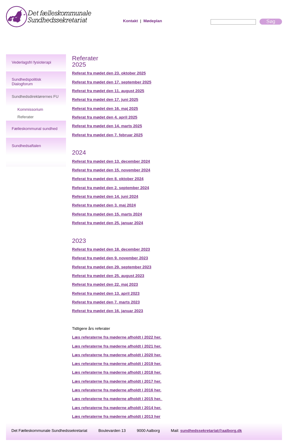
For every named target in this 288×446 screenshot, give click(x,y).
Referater (25, 117)
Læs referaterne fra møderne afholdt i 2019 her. (116, 363)
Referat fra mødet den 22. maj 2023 (105, 284)
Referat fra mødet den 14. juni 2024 (105, 196)
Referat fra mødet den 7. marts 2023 (106, 302)
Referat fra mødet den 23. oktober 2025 (109, 73)
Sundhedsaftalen (26, 145)
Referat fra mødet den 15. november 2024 (111, 170)
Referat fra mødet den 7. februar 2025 (107, 135)
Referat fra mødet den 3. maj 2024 (104, 205)
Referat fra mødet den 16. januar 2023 (107, 311)
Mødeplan (152, 21)
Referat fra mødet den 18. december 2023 (111, 249)
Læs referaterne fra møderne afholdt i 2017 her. (116, 381)
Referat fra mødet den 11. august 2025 (108, 91)
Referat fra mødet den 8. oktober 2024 (108, 178)
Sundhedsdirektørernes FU (35, 96)
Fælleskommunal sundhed (34, 128)
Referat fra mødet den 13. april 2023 (106, 293)
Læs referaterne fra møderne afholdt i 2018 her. (116, 372)
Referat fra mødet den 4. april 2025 (104, 117)
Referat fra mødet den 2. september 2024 (110, 187)
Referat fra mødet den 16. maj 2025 (105, 108)
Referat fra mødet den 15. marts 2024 (107, 214)
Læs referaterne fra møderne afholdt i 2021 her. (116, 346)
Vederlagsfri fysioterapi (31, 62)
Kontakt (130, 21)
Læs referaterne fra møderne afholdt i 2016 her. (116, 390)
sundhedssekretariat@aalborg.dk (211, 430)
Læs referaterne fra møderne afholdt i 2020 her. (116, 355)
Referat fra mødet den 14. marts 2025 (107, 126)
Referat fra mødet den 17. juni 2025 (105, 99)
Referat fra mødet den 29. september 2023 (111, 267)
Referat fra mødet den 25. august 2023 (108, 275)
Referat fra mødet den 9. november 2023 (110, 258)
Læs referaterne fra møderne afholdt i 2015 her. (117, 398)
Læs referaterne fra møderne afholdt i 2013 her (116, 416)
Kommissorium (30, 109)
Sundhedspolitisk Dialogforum (26, 81)
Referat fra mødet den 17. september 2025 (111, 82)
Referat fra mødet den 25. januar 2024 (107, 223)
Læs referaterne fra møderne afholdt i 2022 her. (116, 337)
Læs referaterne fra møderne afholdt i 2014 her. (116, 407)
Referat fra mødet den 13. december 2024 (111, 161)
